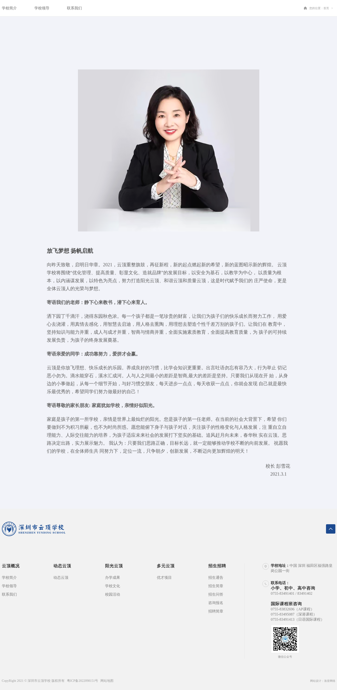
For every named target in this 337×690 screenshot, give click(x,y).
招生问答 (215, 594)
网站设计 (315, 681)
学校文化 (112, 586)
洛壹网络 (329, 681)
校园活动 (112, 594)
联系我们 (74, 8)
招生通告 (215, 577)
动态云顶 (60, 577)
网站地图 (107, 681)
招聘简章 (215, 611)
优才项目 (164, 577)
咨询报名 (215, 603)
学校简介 (9, 8)
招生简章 (215, 586)
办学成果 (112, 577)
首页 (326, 8)
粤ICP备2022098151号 (82, 681)
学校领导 (41, 8)
